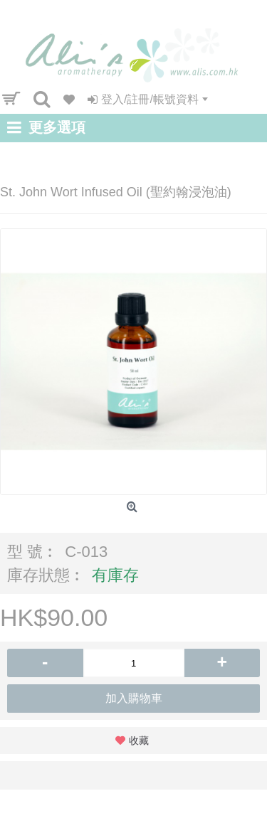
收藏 (139, 740)
